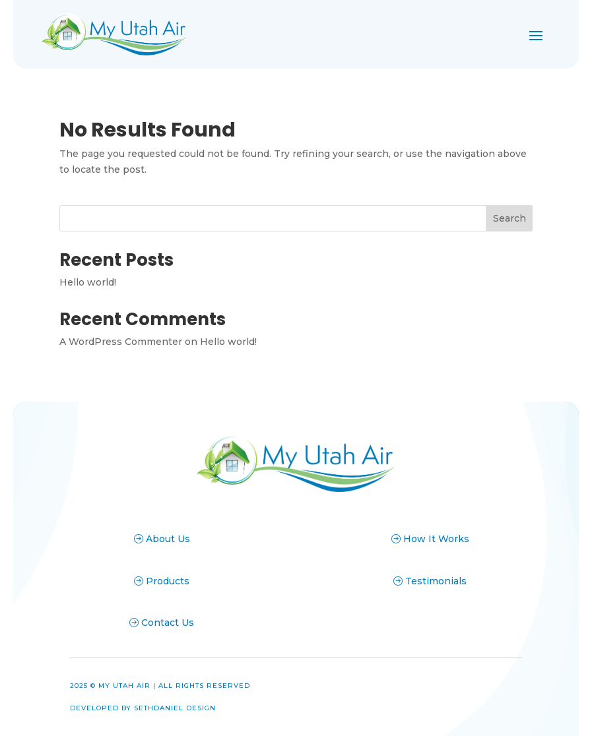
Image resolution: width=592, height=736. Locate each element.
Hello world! (87, 282)
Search (509, 218)
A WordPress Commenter (120, 342)
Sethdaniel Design (175, 708)
